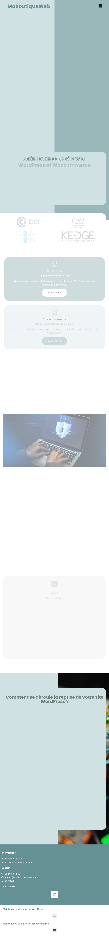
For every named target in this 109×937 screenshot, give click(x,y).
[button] (100, 6)
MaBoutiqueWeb (29, 6)
